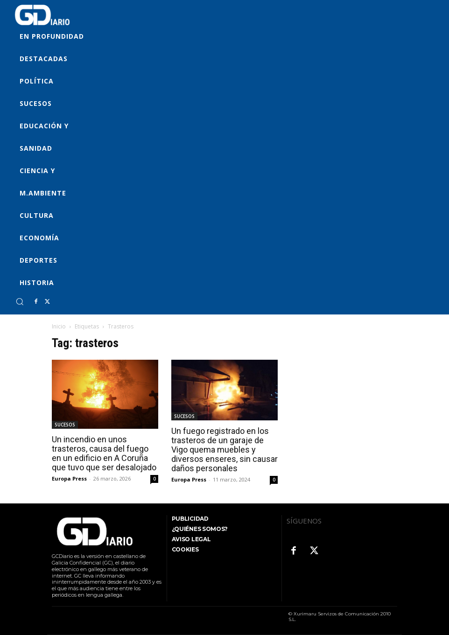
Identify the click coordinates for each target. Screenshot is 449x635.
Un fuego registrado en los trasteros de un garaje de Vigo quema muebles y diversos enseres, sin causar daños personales (224, 449)
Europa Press (69, 478)
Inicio (59, 326)
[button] (19, 301)
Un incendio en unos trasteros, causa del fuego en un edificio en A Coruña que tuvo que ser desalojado (104, 453)
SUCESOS (65, 424)
